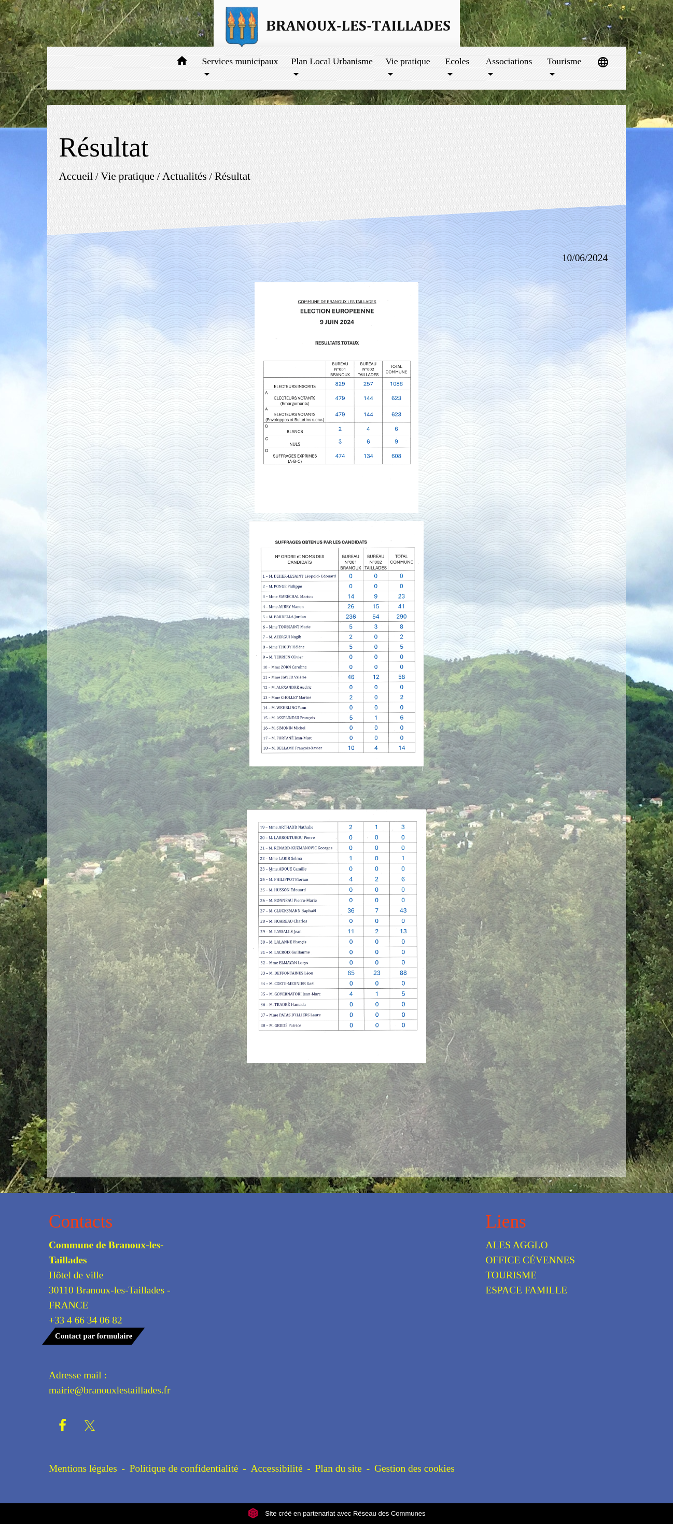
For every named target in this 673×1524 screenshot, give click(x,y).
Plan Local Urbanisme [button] (332, 61)
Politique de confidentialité (184, 1468)
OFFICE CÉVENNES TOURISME (531, 1267)
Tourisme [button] (564, 61)
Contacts (81, 1222)
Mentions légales (83, 1468)
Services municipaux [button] (240, 61)
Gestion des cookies (414, 1468)
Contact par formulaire (93, 1336)
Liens (506, 1222)
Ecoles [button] (457, 61)
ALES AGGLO (517, 1245)
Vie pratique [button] (407, 61)
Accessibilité (277, 1468)
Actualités (184, 175)
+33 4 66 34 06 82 (85, 1320)
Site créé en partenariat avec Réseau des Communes (337, 1513)
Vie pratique (128, 175)
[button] (181, 62)
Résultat (232, 175)
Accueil (76, 175)
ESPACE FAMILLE (527, 1290)
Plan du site (338, 1468)
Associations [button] (509, 61)
